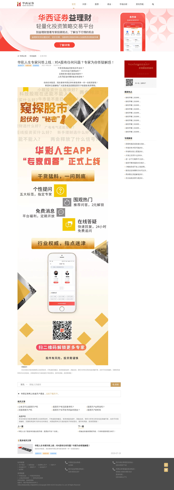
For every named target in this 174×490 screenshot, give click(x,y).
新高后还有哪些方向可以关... (136, 170)
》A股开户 (52, 465)
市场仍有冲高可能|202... (134, 148)
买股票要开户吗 (25, 410)
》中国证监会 (22, 476)
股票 (97, 4)
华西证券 (23, 56)
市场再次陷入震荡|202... (134, 152)
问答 (85, 4)
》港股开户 (32, 467)
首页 (74, 4)
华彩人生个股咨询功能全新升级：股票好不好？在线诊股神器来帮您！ (44, 431)
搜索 (116, 384)
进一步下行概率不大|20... (135, 159)
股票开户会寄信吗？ (95, 407)
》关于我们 (21, 465)
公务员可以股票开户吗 (28, 407)
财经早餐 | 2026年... (133, 98)
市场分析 (124, 4)
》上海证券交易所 (23, 478)
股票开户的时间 (93, 410)
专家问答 (28, 65)
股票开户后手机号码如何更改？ (66, 410)
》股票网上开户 (42, 465)
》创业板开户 (42, 467)
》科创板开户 (22, 467)
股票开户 (21, 65)
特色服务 (33, 56)
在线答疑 (36, 65)
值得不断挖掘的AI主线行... (135, 163)
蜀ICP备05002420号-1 (30, 482)
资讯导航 (140, 4)
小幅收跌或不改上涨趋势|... (135, 167)
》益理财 (20, 469)
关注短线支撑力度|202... (134, 178)
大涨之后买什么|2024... (134, 155)
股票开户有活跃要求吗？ (63, 407)
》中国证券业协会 (34, 476)
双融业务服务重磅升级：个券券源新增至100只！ (97, 431)
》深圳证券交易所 (37, 478)
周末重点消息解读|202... (134, 174)
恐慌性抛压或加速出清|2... (135, 144)
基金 (110, 4)
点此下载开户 (52, 394)
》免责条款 (30, 465)
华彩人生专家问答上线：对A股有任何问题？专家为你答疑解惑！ (62, 446)
